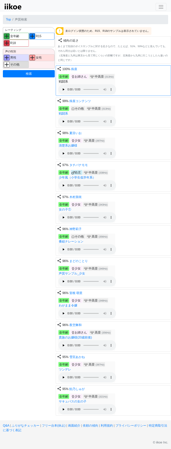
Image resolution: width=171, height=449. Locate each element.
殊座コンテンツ (80, 101)
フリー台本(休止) (54, 425)
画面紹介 (74, 425)
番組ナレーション (71, 241)
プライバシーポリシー (130, 425)
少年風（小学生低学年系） (77, 177)
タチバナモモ (78, 165)
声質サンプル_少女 (72, 273)
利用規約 (107, 425)
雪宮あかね (77, 357)
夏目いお (75, 133)
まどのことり (78, 261)
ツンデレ (65, 369)
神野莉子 (75, 229)
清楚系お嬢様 (68, 145)
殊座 (74, 69)
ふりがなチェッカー (25, 425)
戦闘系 (63, 113)
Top (8, 19)
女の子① (65, 209)
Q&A (6, 425)
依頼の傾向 (90, 425)
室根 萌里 (75, 293)
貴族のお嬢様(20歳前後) (75, 337)
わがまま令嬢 (68, 305)
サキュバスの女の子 (72, 401)
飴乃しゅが (77, 389)
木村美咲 (75, 197)
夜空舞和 (75, 325)
